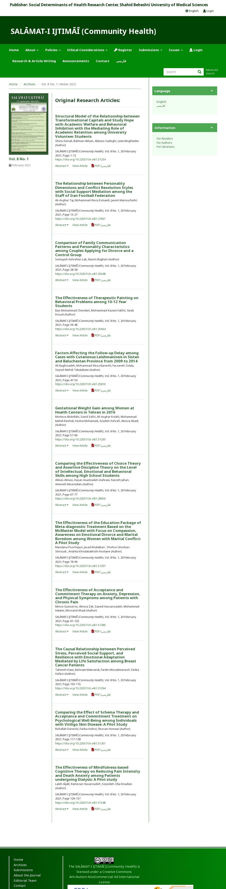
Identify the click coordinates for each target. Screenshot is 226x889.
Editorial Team (25, 880)
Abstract (61, 166)
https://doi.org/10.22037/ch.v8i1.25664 (80, 329)
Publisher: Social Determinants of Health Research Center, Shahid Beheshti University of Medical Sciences (109, 4)
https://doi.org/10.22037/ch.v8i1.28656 (80, 498)
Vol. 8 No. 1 (19, 158)
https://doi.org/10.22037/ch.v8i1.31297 (80, 566)
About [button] (32, 50)
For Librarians (166, 147)
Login (208, 11)
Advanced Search (211, 71)
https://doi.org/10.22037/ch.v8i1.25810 (80, 384)
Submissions (23, 870)
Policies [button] (53, 50)
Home (14, 50)
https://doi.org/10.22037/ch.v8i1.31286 (80, 625)
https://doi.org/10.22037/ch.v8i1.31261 (80, 743)
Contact (102, 61)
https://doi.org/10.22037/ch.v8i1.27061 (80, 219)
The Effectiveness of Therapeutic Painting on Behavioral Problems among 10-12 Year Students (96, 301)
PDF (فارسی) (101, 166)
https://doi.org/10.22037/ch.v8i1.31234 (80, 159)
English (192, 11)
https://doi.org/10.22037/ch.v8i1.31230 (80, 439)
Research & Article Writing (34, 61)
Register (123, 50)
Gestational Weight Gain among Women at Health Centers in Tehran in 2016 (94, 409)
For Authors (164, 143)
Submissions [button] (150, 50)
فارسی (121, 61)
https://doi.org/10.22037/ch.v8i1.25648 (80, 274)
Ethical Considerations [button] (87, 50)
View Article (80, 166)
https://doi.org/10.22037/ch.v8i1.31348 (80, 803)
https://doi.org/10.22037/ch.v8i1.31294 (80, 688)
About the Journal (27, 875)
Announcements (75, 61)
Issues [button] (176, 50)
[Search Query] (184, 72)
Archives (30, 84)
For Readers (165, 138)
